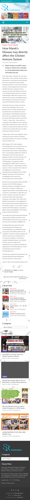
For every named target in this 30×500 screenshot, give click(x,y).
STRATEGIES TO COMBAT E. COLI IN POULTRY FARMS (13, 271)
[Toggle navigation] (3, 22)
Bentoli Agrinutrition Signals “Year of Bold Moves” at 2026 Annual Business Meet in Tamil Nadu (14, 382)
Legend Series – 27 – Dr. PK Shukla (18, 306)
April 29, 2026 (13, 293)
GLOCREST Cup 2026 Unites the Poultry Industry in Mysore (12, 355)
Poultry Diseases (13, 45)
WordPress (20, 497)
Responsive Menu (27, 1)
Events (5, 350)
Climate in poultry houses (17, 313)
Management (13, 311)
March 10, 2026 (6, 358)
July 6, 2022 (5, 62)
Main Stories (13, 288)
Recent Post (8, 286)
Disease (4, 45)
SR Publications (13, 62)
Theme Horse (17, 495)
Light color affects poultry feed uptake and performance (14, 277)
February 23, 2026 (6, 410)
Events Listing (7, 334)
